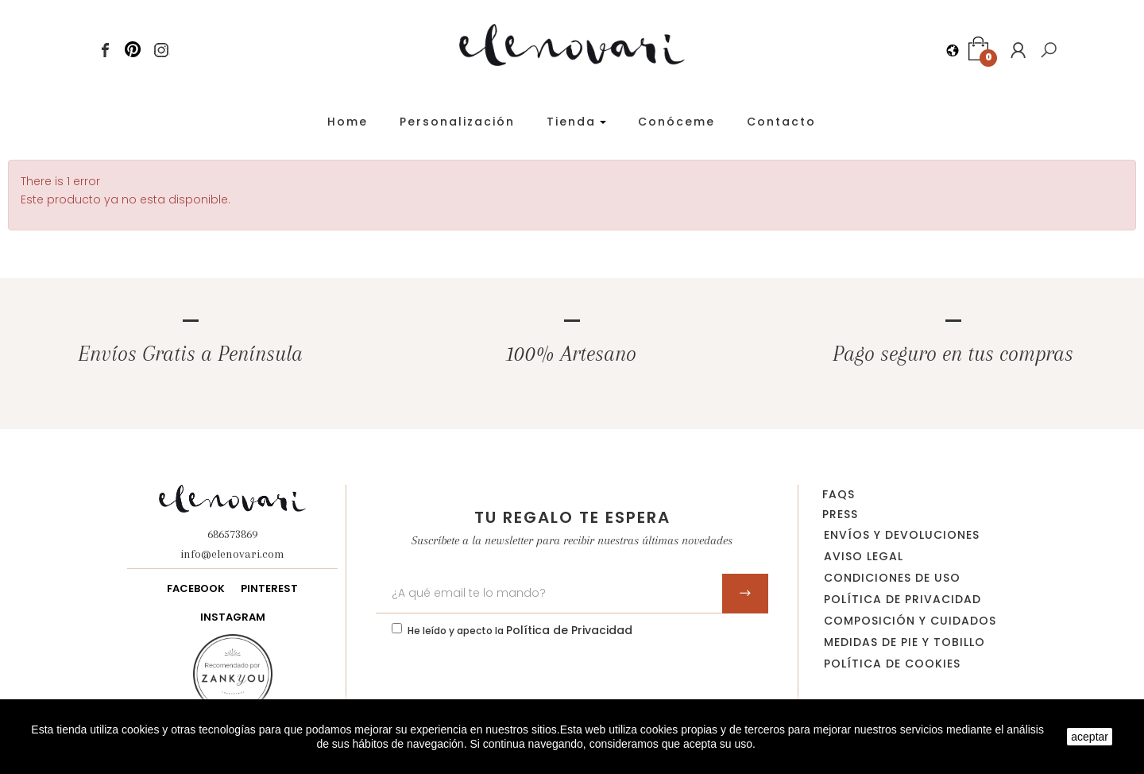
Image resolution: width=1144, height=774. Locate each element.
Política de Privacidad (569, 630)
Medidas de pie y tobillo (904, 642)
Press (840, 514)
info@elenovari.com (232, 554)
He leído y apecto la (520, 630)
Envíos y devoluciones (902, 535)
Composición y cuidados (910, 621)
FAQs (838, 494)
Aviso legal (863, 556)
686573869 (232, 534)
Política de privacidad (902, 599)
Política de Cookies (892, 663)
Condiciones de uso (892, 578)
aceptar (1089, 736)
